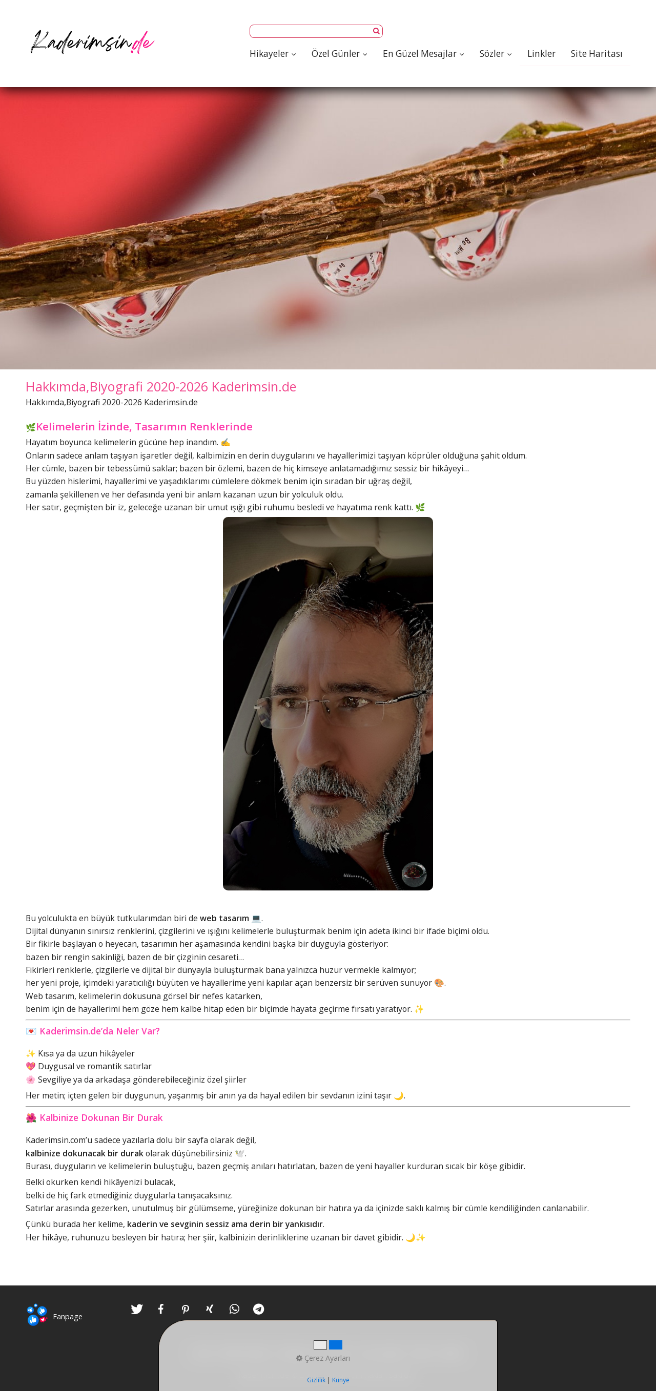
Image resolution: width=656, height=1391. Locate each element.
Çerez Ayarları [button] (323, 1358)
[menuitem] (277, 54)
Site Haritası (597, 53)
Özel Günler (339, 53)
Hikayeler (273, 53)
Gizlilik (316, 1380)
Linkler (541, 53)
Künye (341, 1380)
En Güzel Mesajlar (423, 53)
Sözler (496, 53)
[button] (137, 1309)
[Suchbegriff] (316, 31)
